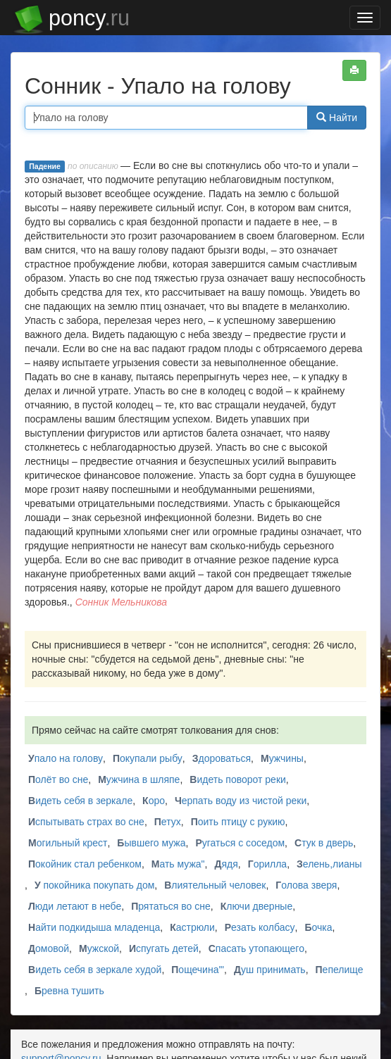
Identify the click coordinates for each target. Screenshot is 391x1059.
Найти (336, 117)
